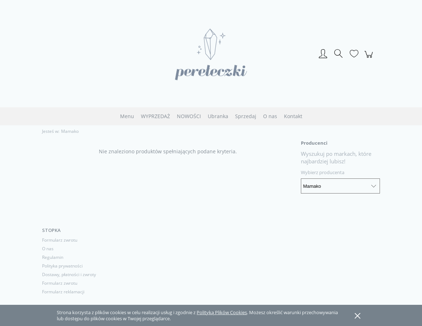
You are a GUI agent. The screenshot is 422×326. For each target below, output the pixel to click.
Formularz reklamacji (63, 292)
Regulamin (52, 257)
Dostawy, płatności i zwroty (69, 274)
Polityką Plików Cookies (222, 312)
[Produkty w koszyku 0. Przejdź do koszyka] (370, 58)
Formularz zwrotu (59, 240)
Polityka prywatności (62, 266)
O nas (48, 249)
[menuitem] (127, 116)
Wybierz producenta (322, 172)
